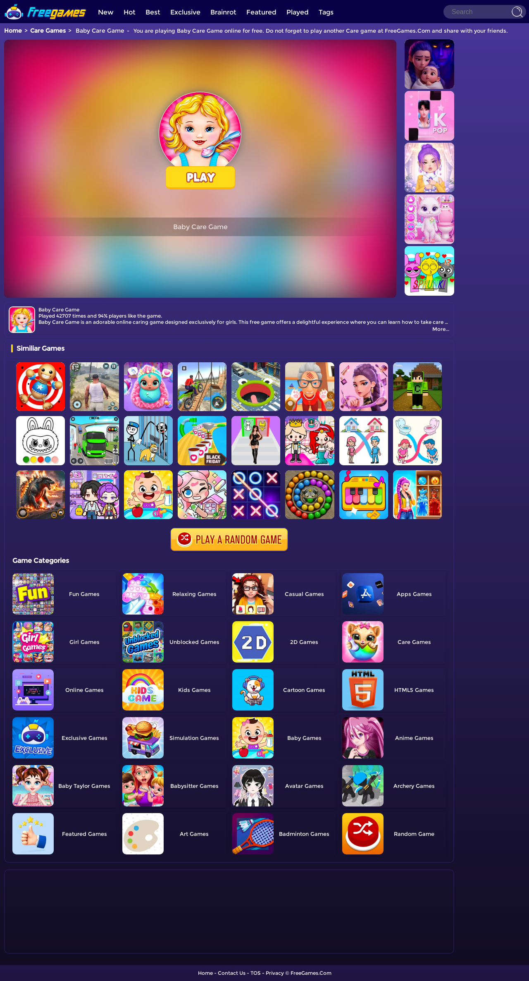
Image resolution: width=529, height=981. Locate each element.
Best (152, 12)
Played (297, 12)
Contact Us (231, 973)
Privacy (275, 973)
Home (13, 30)
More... (440, 329)
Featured (261, 12)
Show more (38, 947)
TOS (255, 973)
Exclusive (185, 12)
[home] (45, 3)
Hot (130, 12)
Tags (326, 12)
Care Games (48, 30)
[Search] (484, 12)
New (106, 12)
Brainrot (223, 12)
